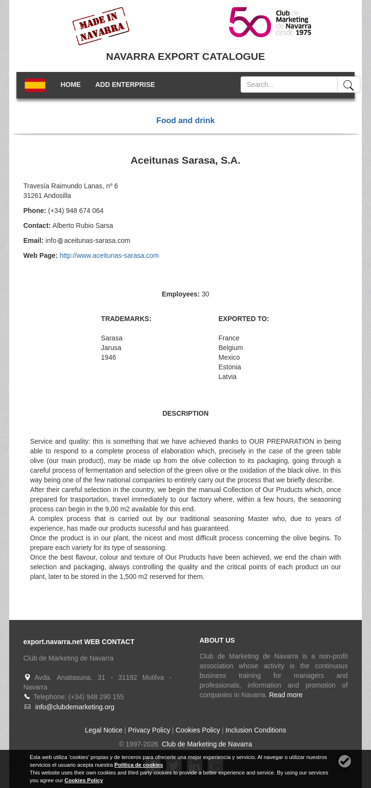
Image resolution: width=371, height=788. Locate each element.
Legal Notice (104, 730)
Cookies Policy (198, 730)
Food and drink (185, 120)
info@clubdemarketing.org (74, 707)
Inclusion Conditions (256, 730)
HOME (70, 84)
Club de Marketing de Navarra (206, 744)
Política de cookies (138, 765)
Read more (285, 695)
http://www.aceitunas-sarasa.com (108, 255)
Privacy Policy (149, 730)
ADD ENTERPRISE (125, 84)
